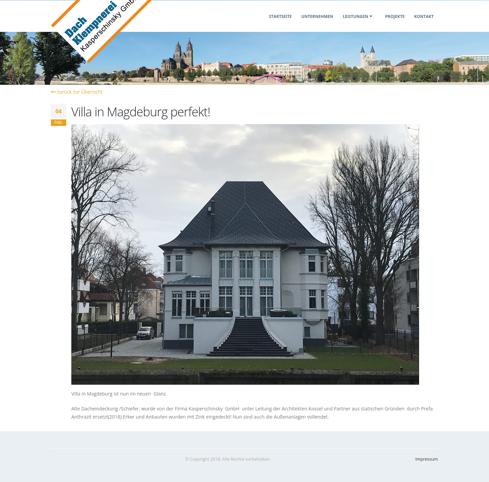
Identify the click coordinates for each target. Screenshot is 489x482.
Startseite (280, 24)
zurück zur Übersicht (77, 92)
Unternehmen (317, 24)
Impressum (426, 459)
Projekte (394, 24)
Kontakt (424, 24)
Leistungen (355, 24)
